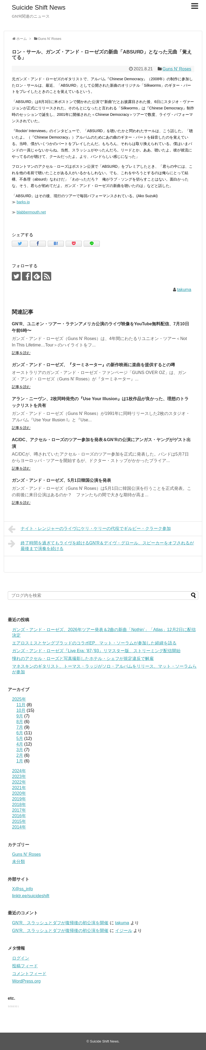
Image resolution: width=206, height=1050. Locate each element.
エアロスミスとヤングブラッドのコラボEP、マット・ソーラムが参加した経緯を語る (94, 643)
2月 (19, 755)
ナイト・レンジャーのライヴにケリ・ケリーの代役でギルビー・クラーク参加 (89, 529)
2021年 (19, 787)
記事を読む (21, 353)
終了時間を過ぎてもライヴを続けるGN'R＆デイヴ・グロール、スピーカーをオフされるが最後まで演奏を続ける (101, 545)
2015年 (19, 821)
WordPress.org (26, 981)
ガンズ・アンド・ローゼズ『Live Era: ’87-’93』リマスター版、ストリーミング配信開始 (96, 650)
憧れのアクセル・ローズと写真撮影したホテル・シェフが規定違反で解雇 (83, 658)
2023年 (19, 776)
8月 (19, 721)
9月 (19, 716)
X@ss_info (22, 889)
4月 (19, 744)
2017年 (19, 810)
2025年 (19, 699)
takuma (184, 289)
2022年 (19, 782)
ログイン (20, 958)
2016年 (19, 816)
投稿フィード (25, 966)
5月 (19, 738)
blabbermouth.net (31, 212)
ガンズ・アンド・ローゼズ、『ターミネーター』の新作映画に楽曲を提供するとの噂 (93, 364)
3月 (19, 749)
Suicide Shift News (38, 7)
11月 (20, 704)
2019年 (19, 799)
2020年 (19, 793)
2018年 (19, 804)
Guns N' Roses (177, 69)
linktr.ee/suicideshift (30, 896)
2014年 (19, 827)
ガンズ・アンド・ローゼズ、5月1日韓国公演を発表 (61, 480)
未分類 (18, 861)
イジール (123, 930)
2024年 (19, 771)
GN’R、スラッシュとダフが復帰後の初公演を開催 (60, 923)
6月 (19, 733)
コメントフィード (29, 973)
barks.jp (23, 202)
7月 (19, 727)
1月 (19, 761)
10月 (20, 710)
